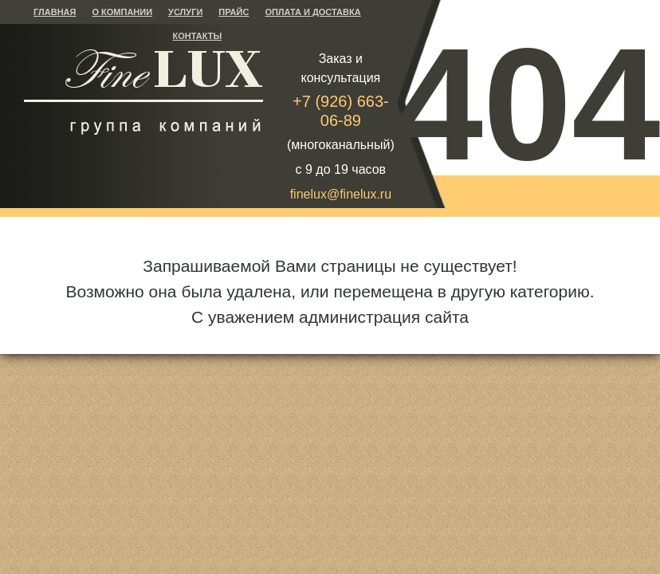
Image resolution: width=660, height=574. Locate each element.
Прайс (233, 12)
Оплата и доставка (312, 12)
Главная (54, 12)
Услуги (185, 12)
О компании (122, 12)
